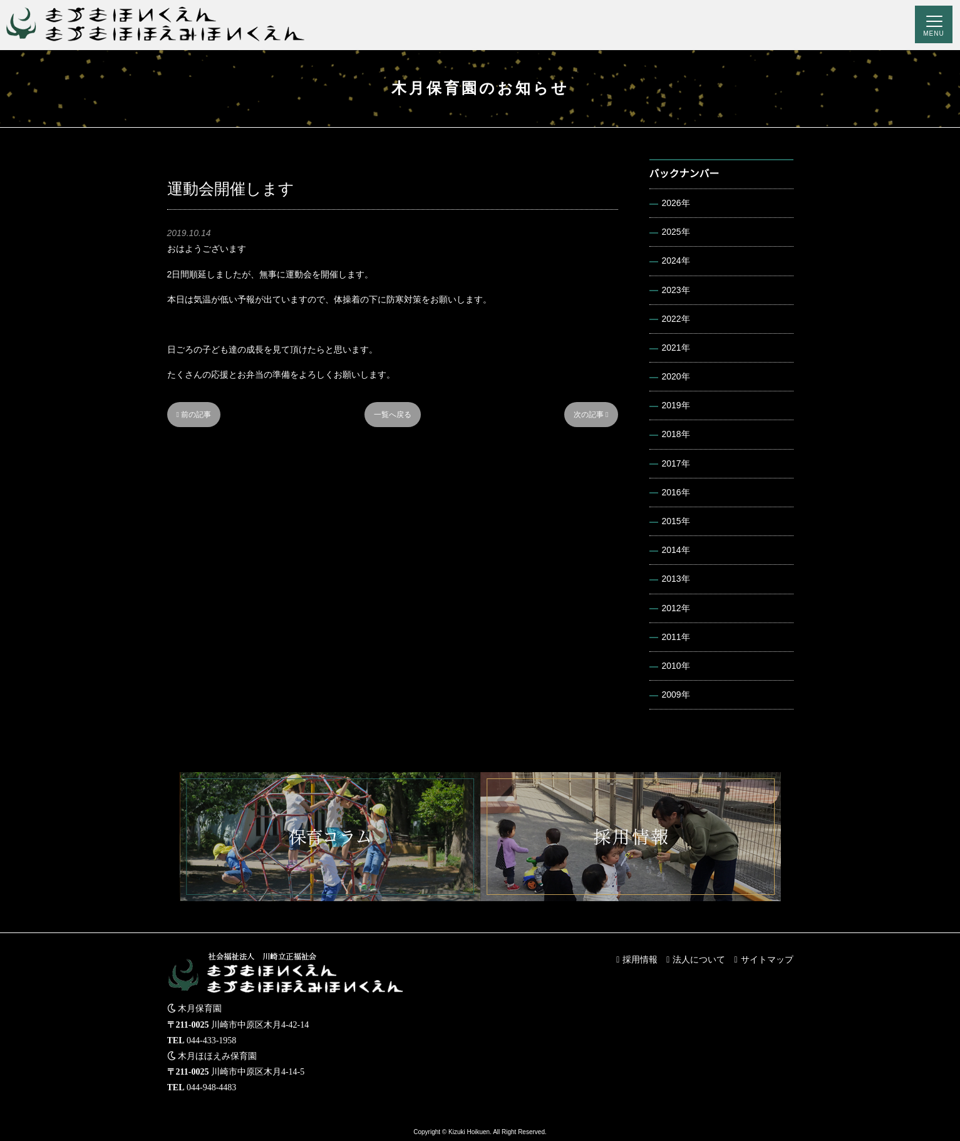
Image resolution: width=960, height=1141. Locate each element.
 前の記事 (194, 414)
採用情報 (640, 959)
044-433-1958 (211, 1040)
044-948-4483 (211, 1087)
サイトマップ (767, 959)
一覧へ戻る (392, 414)
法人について (699, 959)
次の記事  (591, 414)
